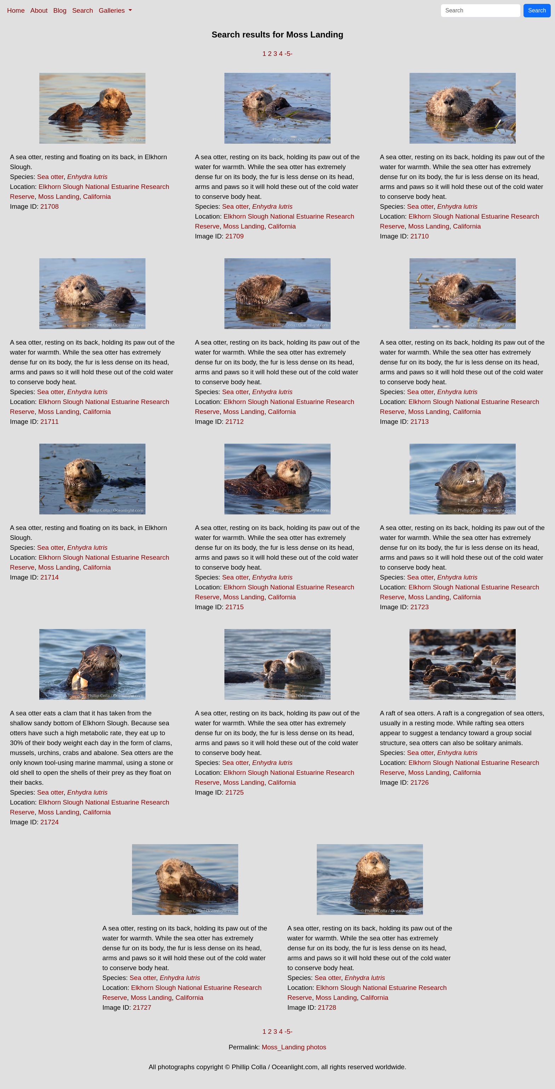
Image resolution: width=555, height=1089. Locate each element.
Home (16, 10)
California (97, 196)
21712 (234, 421)
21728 (327, 1007)
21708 (49, 206)
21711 (49, 421)
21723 (419, 607)
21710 (419, 236)
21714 (49, 577)
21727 (142, 1007)
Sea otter (50, 176)
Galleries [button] (113, 10)
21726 (419, 782)
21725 (234, 792)
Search (82, 10)
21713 (419, 421)
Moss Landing (58, 196)
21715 (234, 607)
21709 (234, 236)
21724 (49, 822)
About (39, 10)
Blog (60, 10)
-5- (289, 53)
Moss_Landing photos (294, 1047)
